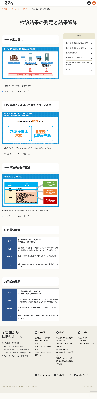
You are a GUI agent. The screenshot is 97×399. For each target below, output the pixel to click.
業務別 (62, 332)
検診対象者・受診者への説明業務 (76, 48)
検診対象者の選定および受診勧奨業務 (78, 43)
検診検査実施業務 (71, 53)
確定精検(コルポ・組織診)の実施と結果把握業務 (78, 65)
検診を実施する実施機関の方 (43, 349)
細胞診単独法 (83, 338)
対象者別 (41, 332)
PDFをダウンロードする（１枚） (15, 91)
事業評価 (69, 71)
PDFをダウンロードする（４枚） (15, 154)
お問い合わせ (82, 382)
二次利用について (64, 382)
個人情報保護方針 (89, 393)
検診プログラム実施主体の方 (43, 343)
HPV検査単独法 (83, 341)
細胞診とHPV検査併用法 (86, 346)
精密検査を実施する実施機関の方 (43, 355)
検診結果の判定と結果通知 (74, 58)
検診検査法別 (86, 332)
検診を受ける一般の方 (43, 338)
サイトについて (44, 382)
